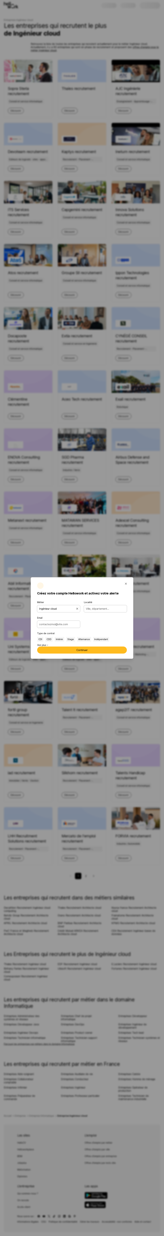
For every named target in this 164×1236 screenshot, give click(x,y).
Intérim (59, 639)
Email (39, 617)
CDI (40, 639)
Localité (88, 602)
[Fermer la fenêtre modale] (126, 584)
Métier (40, 602)
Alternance (84, 639)
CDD (49, 639)
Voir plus (42, 645)
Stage (70, 639)
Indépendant (101, 639)
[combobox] (57, 624)
